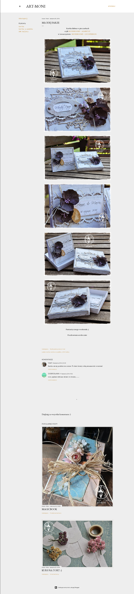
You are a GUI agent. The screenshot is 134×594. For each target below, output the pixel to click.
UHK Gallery (23, 32)
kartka (21, 26)
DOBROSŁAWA (53, 374)
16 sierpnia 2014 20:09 (59, 363)
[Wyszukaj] (111, 6)
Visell (50, 363)
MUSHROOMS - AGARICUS (79, 31)
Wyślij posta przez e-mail (57, 349)
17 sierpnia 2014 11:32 (66, 374)
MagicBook (49, 509)
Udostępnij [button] (23, 18)
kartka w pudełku (26, 29)
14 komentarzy (54, 574)
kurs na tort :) (52, 570)
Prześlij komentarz (55, 513)
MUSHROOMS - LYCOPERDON (84, 34)
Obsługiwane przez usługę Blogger (67, 587)
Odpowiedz (52, 369)
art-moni (35, 6)
